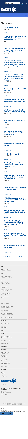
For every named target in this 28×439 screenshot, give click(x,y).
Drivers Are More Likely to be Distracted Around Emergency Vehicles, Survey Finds (13, 222)
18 (17, 256)
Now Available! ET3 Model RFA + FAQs (14, 121)
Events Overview (4, 334)
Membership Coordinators (6, 277)
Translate (23, 5)
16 (13, 256)
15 (11, 256)
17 (15, 256)
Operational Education (5, 293)
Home (2, 19)
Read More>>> (7, 32)
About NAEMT (4, 349)
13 (7, 256)
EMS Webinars (4, 341)
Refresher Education (5, 294)
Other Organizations (5, 316)
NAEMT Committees (5, 353)
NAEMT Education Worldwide (7, 298)
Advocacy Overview (5, 303)
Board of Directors (5, 352)
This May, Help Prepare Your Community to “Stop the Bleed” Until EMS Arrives (14, 164)
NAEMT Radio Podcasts (5, 340)
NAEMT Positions (4, 310)
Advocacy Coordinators (5, 307)
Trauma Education (4, 290)
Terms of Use (20, 404)
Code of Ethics (4, 376)
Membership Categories (6, 270)
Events (2, 333)
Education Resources (5, 283)
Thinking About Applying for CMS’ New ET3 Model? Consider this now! (15, 211)
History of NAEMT (4, 359)
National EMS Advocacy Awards (7, 317)
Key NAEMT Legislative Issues (7, 306)
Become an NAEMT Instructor (7, 289)
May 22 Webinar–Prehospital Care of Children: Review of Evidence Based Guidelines (15, 177)
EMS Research (4, 327)
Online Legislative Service (6, 304)
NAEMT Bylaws (4, 356)
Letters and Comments (5, 311)
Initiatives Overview (5, 322)
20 (21, 256)
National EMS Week (5, 323)
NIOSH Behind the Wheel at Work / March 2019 (15, 246)
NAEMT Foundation (5, 366)
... (2, 256)
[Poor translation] (9, 413)
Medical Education (4, 291)
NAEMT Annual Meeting (5, 336)
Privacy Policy (14, 404)
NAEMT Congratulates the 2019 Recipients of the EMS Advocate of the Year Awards (15, 199)
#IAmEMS (3, 330)
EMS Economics (4, 326)
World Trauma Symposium (6, 337)
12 (5, 256)
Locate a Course (4, 286)
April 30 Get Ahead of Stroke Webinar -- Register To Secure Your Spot (15, 235)
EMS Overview (4, 370)
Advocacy (3, 302)
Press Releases (4, 360)
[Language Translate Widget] (12, 3)
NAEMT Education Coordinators (7, 287)
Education (3, 280)
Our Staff (3, 355)
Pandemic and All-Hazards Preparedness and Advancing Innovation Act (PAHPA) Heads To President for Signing (14, 63)
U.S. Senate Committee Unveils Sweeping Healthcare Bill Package (15, 111)
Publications (4, 346)
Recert (2, 297)
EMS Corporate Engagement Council (8, 364)
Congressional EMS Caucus (6, 313)
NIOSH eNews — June (11, 27)
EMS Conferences (4, 343)
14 (9, 256)
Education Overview (5, 282)
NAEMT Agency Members (6, 276)
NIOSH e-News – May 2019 (12, 154)
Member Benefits (4, 272)
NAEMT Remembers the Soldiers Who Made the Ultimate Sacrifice (14, 100)
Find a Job (3, 373)
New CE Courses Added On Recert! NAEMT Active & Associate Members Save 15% (15, 38)
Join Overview (4, 267)
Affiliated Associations (5, 363)
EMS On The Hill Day (5, 339)
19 (19, 256)
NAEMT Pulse (3, 357)
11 (3, 256)
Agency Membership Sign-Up (7, 274)
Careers (2, 372)
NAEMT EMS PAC (4, 309)
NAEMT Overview (4, 350)
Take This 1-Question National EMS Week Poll (15, 89)
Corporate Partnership (5, 362)
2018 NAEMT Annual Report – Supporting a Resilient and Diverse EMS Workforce (15, 133)
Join (2, 266)
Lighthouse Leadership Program (7, 328)
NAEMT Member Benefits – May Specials (14, 144)
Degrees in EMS (4, 375)
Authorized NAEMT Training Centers (8, 285)
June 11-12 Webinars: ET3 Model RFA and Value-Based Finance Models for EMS (14, 50)
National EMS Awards (5, 324)
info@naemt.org (4, 398)
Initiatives (3, 320)
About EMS (3, 369)
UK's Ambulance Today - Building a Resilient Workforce (15, 188)
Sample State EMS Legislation (7, 314)
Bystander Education (5, 296)
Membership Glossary (5, 269)
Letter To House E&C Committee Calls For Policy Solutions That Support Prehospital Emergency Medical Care (14, 77)
